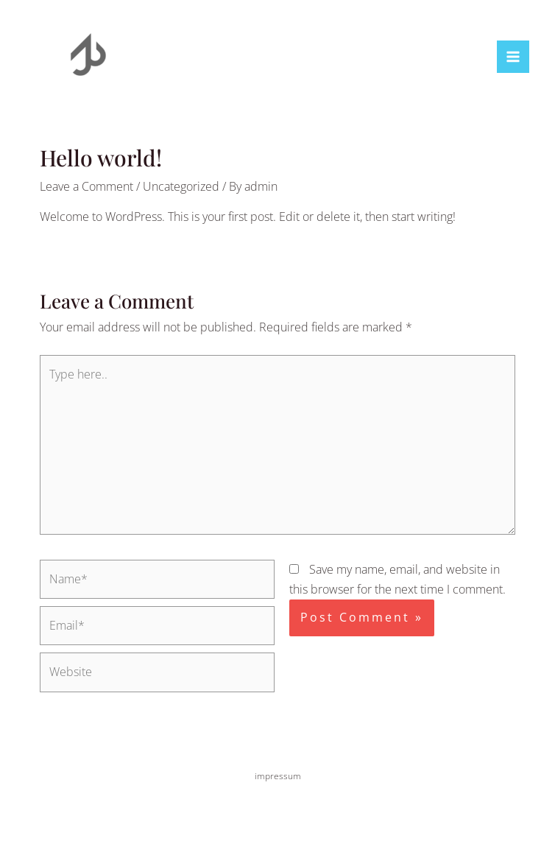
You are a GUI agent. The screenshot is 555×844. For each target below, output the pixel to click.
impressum (278, 776)
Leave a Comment (86, 186)
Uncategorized (181, 186)
